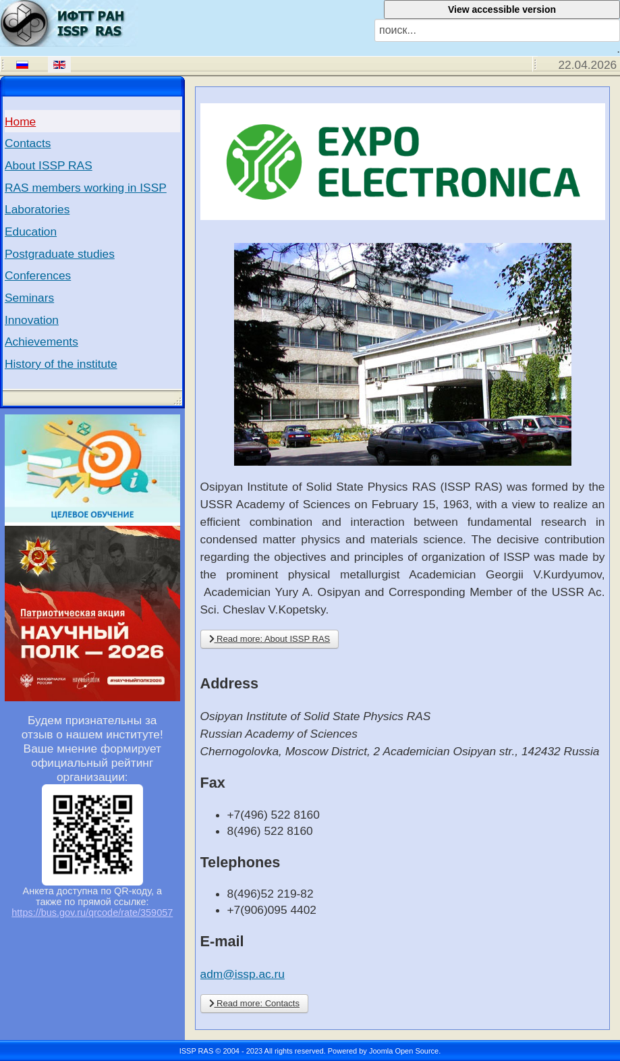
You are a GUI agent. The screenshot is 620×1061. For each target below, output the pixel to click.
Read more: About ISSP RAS (270, 639)
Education (31, 231)
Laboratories (37, 209)
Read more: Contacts (254, 1003)
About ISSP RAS (48, 165)
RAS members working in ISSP (86, 187)
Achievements (41, 341)
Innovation (32, 320)
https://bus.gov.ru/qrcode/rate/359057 (92, 912)
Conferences (38, 275)
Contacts (28, 143)
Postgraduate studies (60, 254)
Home (20, 121)
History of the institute (61, 364)
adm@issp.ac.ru (242, 974)
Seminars (29, 297)
